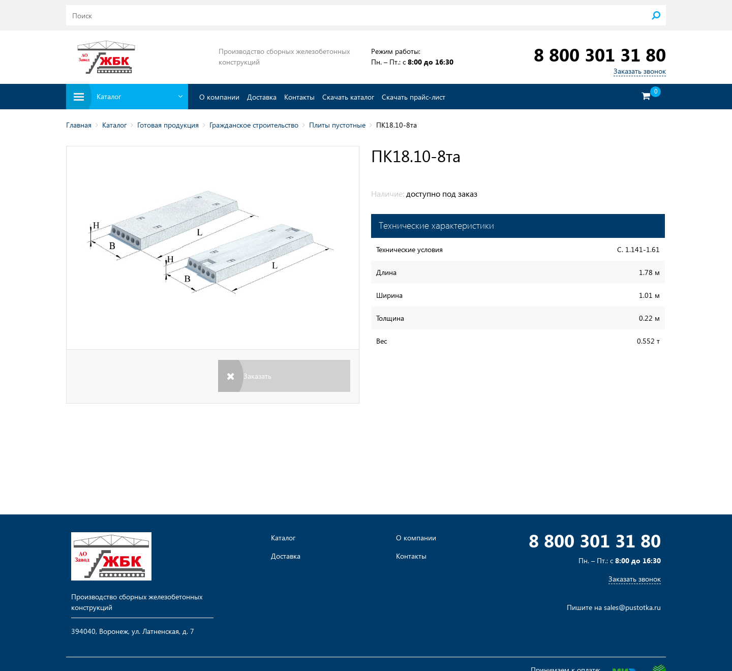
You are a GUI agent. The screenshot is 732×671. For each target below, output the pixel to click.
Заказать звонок (640, 71)
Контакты (299, 97)
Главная (79, 125)
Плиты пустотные (337, 125)
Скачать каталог (348, 97)
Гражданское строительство (253, 125)
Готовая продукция (168, 125)
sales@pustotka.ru (632, 607)
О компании (219, 97)
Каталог (114, 125)
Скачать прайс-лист (413, 97)
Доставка (262, 97)
